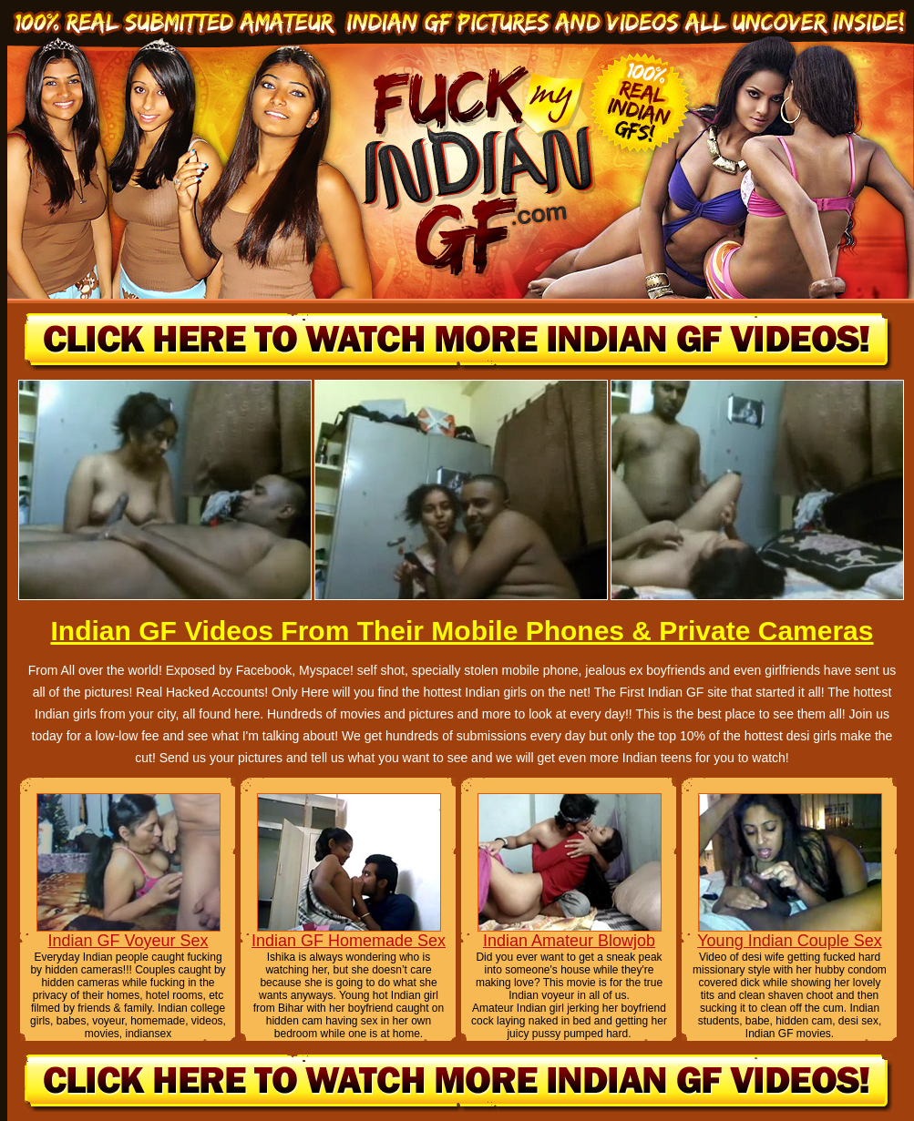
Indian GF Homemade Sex (349, 941)
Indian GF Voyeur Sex (127, 941)
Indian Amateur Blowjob (569, 941)
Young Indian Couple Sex (789, 941)
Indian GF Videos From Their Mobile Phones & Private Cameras (461, 631)
